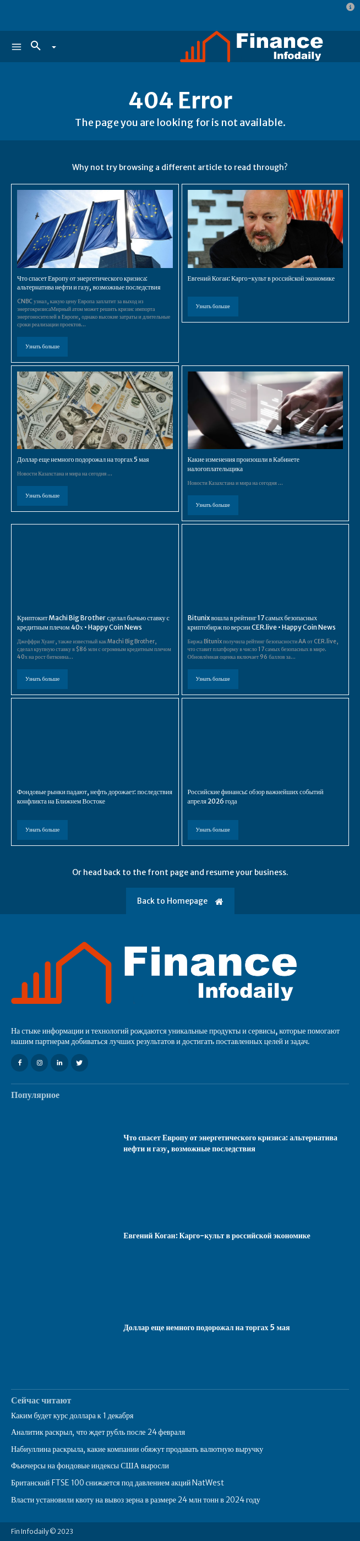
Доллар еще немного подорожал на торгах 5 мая (83, 459)
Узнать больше (42, 346)
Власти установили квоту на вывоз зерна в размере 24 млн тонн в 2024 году (135, 1500)
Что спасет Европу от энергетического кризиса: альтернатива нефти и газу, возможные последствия (88, 283)
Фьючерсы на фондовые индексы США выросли (90, 1466)
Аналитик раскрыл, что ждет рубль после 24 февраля (98, 1432)
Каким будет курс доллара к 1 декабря (72, 1415)
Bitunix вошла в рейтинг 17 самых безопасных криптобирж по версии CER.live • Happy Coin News (262, 622)
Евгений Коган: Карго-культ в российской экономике (261, 278)
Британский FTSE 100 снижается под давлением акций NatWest (118, 1483)
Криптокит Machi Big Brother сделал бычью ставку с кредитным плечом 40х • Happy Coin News (93, 622)
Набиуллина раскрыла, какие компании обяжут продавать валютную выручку (137, 1449)
